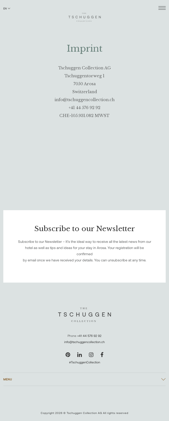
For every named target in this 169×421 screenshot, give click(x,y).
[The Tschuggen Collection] (84, 15)
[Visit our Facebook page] (102, 354)
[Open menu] (162, 8)
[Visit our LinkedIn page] (79, 354)
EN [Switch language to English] (6, 8)
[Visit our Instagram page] (91, 354)
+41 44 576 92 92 (89, 336)
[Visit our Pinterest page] (68, 354)
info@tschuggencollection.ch (84, 342)
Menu (7, 379)
